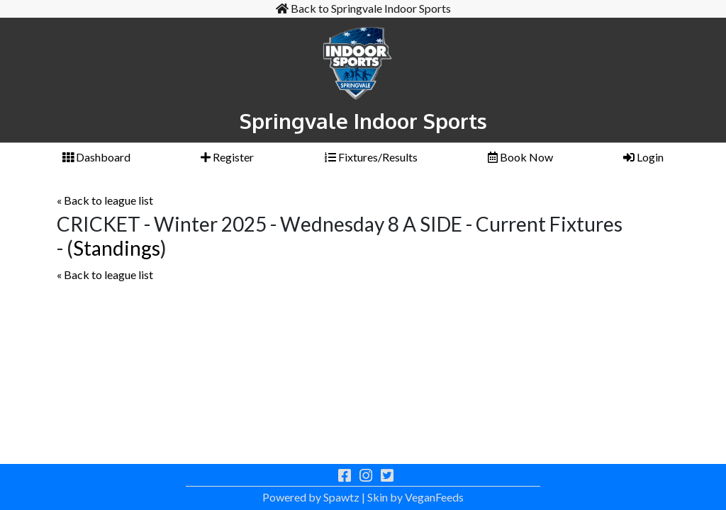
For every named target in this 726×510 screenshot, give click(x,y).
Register (227, 157)
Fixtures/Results (371, 157)
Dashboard (96, 157)
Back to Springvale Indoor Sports (363, 8)
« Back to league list (105, 200)
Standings (116, 248)
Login (643, 157)
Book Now (520, 157)
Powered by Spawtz (310, 497)
